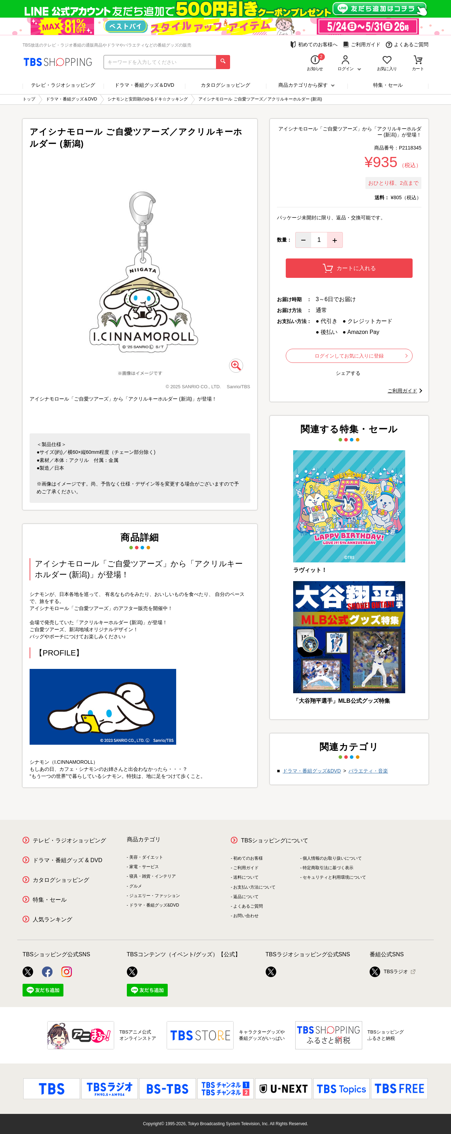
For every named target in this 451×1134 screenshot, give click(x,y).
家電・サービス (144, 866)
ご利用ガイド (362, 44)
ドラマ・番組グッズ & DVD (67, 860)
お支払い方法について (254, 887)
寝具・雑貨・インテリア (152, 876)
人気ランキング (52, 919)
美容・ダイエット (146, 857)
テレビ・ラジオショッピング (63, 85)
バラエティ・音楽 (368, 771)
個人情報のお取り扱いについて (332, 858)
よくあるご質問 (407, 44)
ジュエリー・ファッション (154, 895)
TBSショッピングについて (274, 840)
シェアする (348, 373)
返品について (246, 896)
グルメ (135, 886)
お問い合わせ (246, 915)
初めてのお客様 (248, 858)
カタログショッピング (225, 85)
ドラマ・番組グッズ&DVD (312, 771)
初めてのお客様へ (314, 44)
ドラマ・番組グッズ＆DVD (144, 85)
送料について (246, 877)
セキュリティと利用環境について (334, 877)
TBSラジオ (389, 972)
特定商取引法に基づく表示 (328, 867)
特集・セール (388, 85)
